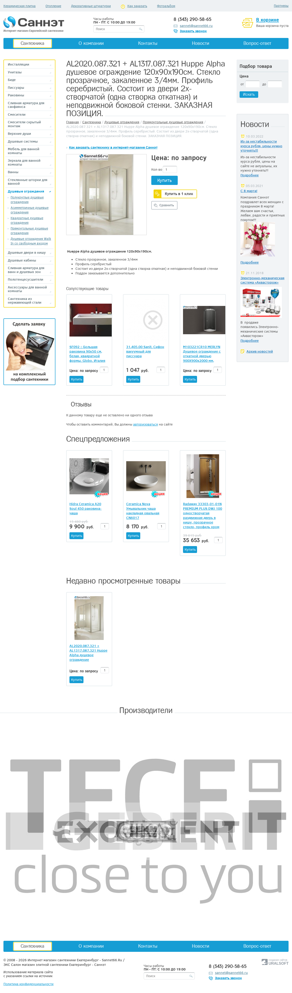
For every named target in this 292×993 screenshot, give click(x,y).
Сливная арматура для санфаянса (26, 105)
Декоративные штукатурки (91, 6)
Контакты (147, 43)
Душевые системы (23, 141)
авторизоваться (145, 424)
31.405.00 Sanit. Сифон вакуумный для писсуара (145, 351)
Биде (12, 80)
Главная (72, 122)
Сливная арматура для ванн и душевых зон (26, 269)
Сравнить (166, 205)
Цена (244, 76)
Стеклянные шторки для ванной (27, 181)
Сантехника (32, 43)
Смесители (17, 114)
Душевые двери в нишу (27, 252)
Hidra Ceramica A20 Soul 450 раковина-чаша (85, 508)
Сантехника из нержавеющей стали (24, 300)
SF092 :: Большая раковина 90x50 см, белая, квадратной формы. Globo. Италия (87, 353)
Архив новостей (259, 351)
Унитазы (15, 72)
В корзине (267, 19)
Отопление (53, 6)
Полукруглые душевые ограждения (27, 199)
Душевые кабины (22, 260)
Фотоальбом (166, 6)
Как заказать (137, 6)
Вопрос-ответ (257, 43)
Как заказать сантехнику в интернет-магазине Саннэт (113, 147)
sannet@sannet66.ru (196, 25)
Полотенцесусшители (25, 279)
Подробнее (249, 175)
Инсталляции (18, 64)
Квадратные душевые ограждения (27, 220)
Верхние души (19, 133)
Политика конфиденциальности (28, 983)
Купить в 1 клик (179, 193)
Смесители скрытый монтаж (24, 124)
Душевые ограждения (26, 191)
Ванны (13, 172)
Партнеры (281, 5)
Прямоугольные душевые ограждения (173, 122)
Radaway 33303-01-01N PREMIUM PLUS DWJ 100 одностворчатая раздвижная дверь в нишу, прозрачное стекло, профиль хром (202, 515)
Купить (164, 180)
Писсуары (16, 87)
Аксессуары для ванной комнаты (27, 289)
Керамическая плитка (19, 6)
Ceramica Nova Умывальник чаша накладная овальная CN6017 (142, 510)
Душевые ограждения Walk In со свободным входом (31, 240)
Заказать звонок (193, 31)
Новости (200, 43)
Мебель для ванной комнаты (23, 151)
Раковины (16, 95)
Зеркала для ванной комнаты (24, 162)
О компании (91, 43)
